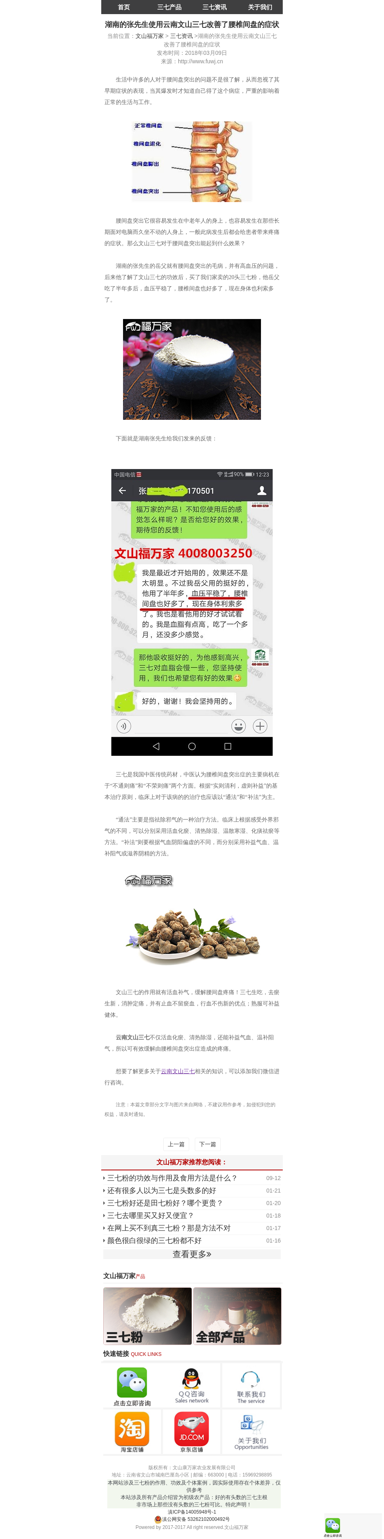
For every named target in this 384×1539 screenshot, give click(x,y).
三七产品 (169, 7)
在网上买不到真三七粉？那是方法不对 (169, 1228)
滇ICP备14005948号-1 (192, 1512)
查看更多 (192, 1254)
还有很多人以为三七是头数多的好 (161, 1191)
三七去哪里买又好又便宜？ (150, 1216)
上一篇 (176, 1144)
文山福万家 (150, 36)
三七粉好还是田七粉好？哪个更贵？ (165, 1203)
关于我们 (260, 7)
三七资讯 (214, 7)
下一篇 (207, 1144)
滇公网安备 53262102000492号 (192, 1519)
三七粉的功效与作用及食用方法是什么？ (172, 1178)
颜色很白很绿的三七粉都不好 (154, 1241)
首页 (124, 7)
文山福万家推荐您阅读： (192, 1162)
